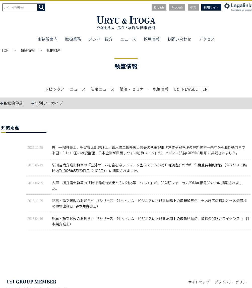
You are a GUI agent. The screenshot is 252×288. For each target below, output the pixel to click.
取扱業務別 (14, 103)
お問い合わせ (179, 39)
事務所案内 (47, 39)
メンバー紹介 (101, 39)
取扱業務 (73, 39)
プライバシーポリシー (231, 281)
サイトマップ (198, 281)
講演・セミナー (133, 89)
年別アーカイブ (49, 103)
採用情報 (152, 39)
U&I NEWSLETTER (190, 89)
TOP (5, 50)
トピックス (55, 89)
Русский (177, 7)
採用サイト (211, 7)
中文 (193, 7)
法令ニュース (102, 89)
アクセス (207, 39)
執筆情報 (28, 50)
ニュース (128, 39)
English (159, 7)
